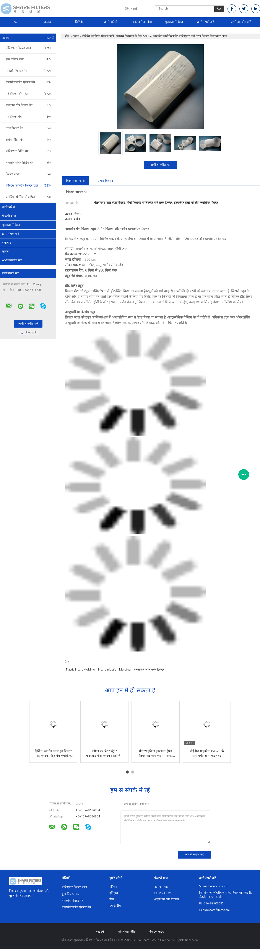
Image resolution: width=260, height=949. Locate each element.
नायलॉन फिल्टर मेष (28, 71)
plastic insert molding (80, 669)
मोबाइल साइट (156, 931)
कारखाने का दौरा (142, 22)
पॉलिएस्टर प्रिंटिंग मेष (28, 151)
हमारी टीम (115, 905)
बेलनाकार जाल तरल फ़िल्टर (149, 669)
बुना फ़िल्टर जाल (28, 59)
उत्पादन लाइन (161, 886)
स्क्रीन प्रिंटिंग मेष (28, 140)
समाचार (6, 242)
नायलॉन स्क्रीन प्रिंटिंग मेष (28, 163)
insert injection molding (114, 669)
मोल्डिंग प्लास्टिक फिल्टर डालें (28, 185)
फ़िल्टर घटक (28, 174)
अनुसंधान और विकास (166, 899)
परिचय (113, 886)
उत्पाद (47, 22)
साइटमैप (101, 931)
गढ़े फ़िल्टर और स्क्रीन (28, 94)
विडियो (79, 22)
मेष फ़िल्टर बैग (28, 117)
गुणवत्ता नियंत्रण (174, 22)
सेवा (111, 899)
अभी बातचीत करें (241, 22)
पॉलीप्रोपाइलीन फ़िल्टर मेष (28, 82)
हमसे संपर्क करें (205, 22)
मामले (5, 251)
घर (15, 22)
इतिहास (113, 893)
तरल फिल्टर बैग (28, 128)
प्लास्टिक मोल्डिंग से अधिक (28, 197)
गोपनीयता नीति (127, 931)
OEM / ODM (162, 893)
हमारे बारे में (110, 22)
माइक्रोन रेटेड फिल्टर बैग (28, 105)
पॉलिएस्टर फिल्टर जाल (28, 48)
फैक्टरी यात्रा (9, 216)
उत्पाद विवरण (105, 180)
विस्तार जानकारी (75, 180)
